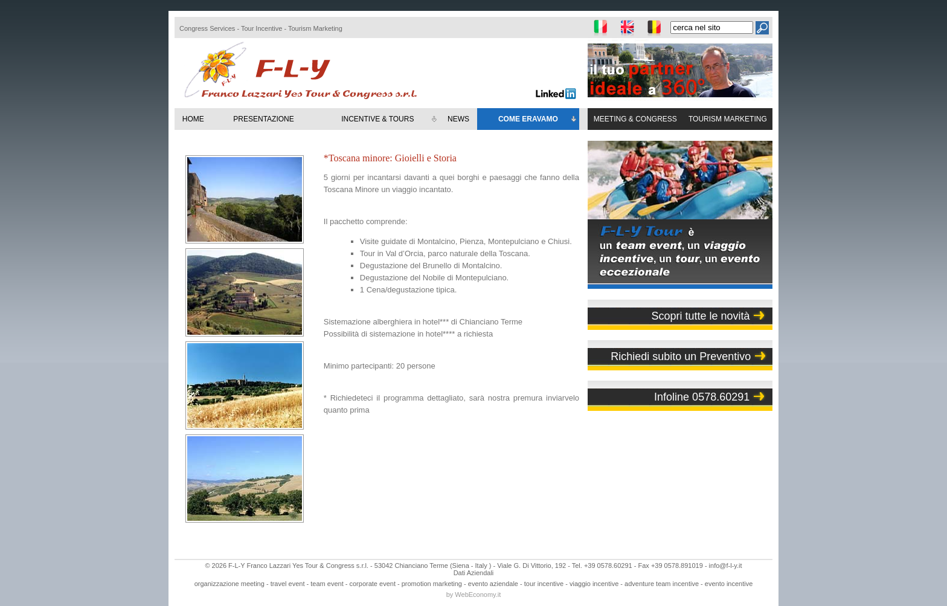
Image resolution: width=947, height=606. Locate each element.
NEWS (458, 119)
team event (326, 583)
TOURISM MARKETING (728, 119)
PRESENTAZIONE (263, 119)
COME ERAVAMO (538, 119)
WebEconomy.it (478, 594)
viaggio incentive (594, 583)
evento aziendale (493, 583)
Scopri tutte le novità (700, 316)
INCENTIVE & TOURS (389, 119)
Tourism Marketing (315, 28)
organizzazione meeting (229, 583)
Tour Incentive (261, 28)
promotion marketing (432, 583)
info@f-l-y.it (725, 565)
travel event (288, 583)
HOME (193, 119)
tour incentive (543, 583)
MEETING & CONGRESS (635, 119)
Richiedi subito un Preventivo (681, 356)
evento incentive (729, 583)
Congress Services (207, 28)
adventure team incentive (661, 583)
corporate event (373, 583)
